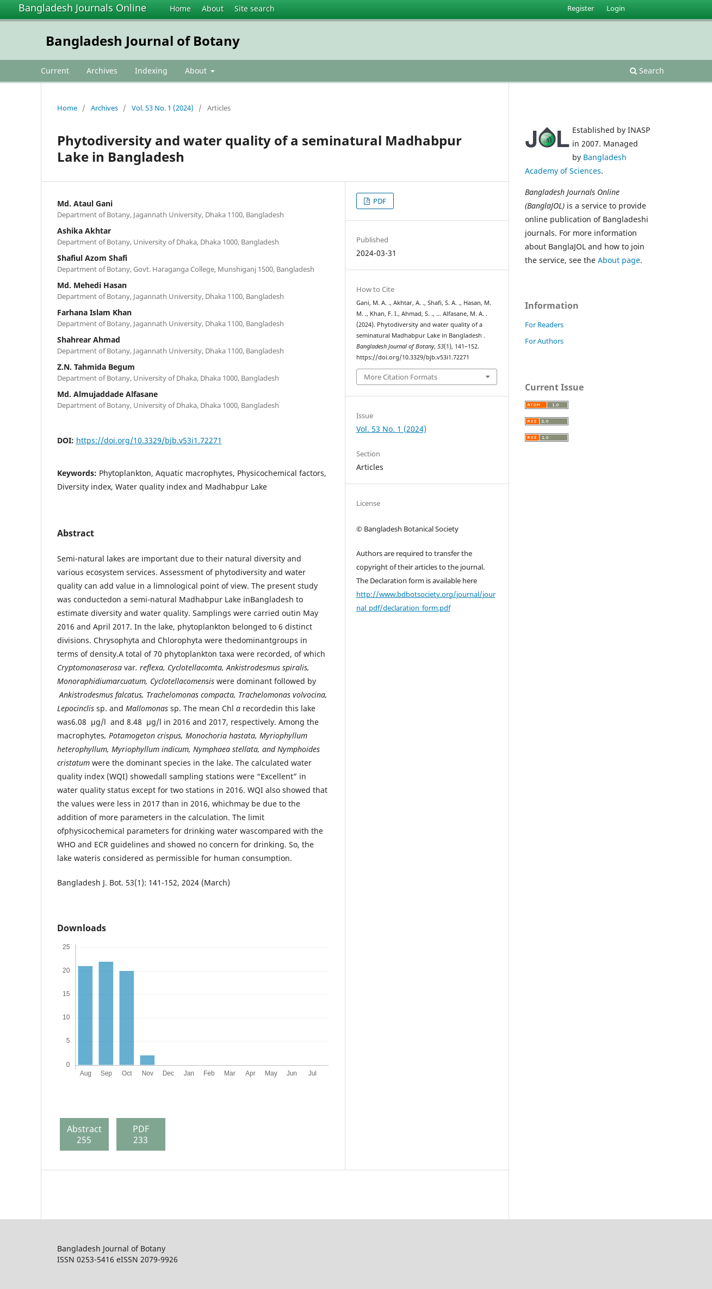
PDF (379, 201)
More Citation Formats (400, 377)
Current (55, 70)
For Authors (544, 341)
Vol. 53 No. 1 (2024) (163, 108)
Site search (254, 8)
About (213, 8)
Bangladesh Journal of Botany (143, 41)
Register (580, 8)
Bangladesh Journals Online (82, 7)
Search (647, 70)
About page (619, 260)
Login (615, 8)
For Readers (544, 324)
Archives (101, 70)
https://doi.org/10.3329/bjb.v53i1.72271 (149, 440)
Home (180, 8)
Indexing (151, 70)
